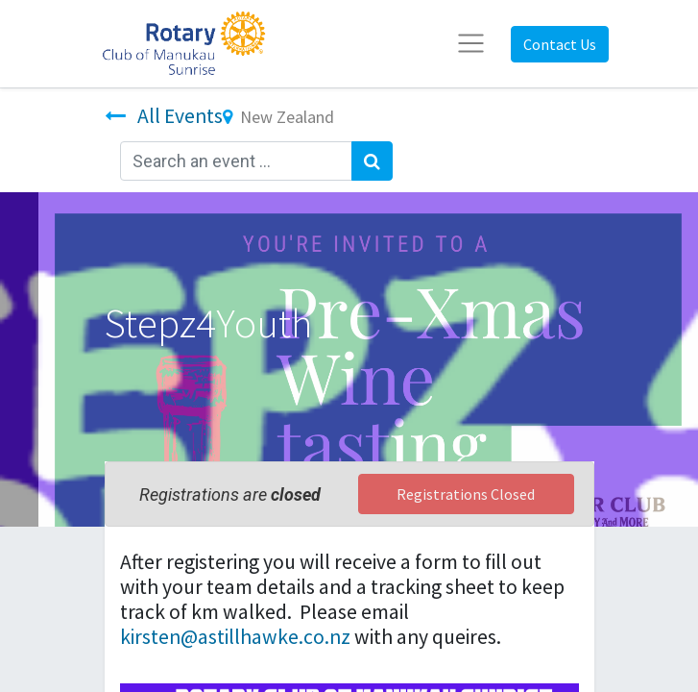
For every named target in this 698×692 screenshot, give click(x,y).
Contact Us (559, 44)
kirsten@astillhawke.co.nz (235, 637)
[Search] (372, 161)
